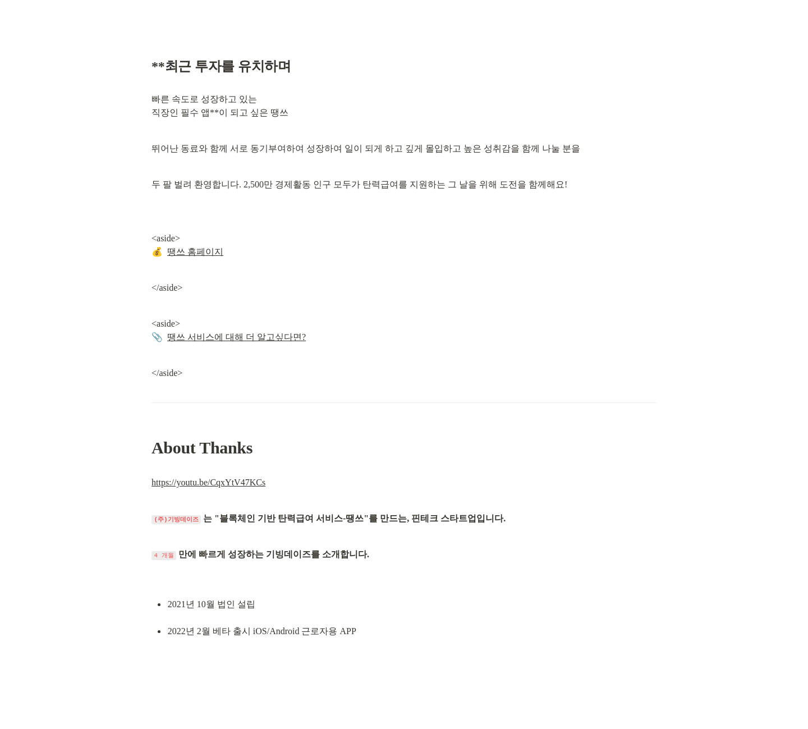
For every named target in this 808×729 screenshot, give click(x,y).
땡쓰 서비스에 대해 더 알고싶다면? (236, 337)
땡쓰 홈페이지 (195, 251)
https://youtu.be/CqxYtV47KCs (208, 482)
